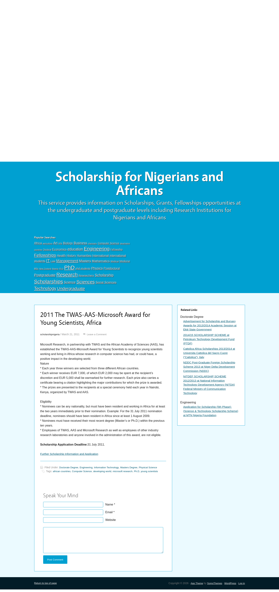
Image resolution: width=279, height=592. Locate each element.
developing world (105, 473)
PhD (69, 269)
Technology (45, 290)
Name (109, 506)
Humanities (84, 257)
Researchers (86, 277)
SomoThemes (213, 585)
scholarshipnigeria (50, 335)
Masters (85, 263)
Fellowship (117, 251)
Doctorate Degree (69, 469)
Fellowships (45, 256)
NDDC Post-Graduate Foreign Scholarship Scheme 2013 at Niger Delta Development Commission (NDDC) (210, 370)
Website (110, 521)
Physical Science (153, 469)
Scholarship (104, 277)
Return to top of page (46, 585)
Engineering (97, 250)
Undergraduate (71, 290)
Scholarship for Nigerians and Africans (139, 184)
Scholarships (48, 283)
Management (67, 262)
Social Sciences (106, 284)
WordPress (229, 585)
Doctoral (47, 251)
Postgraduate (45, 277)
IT (48, 262)
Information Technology (109, 469)
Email (109, 514)
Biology (68, 244)
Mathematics (101, 263)
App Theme (194, 585)
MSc (36, 270)
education (75, 251)
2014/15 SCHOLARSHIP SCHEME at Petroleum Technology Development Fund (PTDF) (210, 342)
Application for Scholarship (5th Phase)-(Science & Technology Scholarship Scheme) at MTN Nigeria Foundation (209, 416)
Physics (97, 270)
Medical (115, 263)
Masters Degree (133, 469)
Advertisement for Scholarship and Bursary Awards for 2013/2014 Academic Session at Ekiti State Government (209, 327)
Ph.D (61, 270)
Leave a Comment (98, 335)
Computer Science (108, 244)
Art (55, 245)
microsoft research (126, 473)
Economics (59, 251)
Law (53, 263)
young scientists (155, 473)
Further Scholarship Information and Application (71, 455)
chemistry (92, 245)
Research (67, 276)
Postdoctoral (112, 270)
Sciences (85, 283)
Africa (38, 245)
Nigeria (55, 270)
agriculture (48, 245)
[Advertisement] (139, 27)
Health (61, 257)
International (100, 257)
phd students (83, 270)
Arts (60, 245)
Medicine (125, 263)
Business (80, 245)
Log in (241, 585)
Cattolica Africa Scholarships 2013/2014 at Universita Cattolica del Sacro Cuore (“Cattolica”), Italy (210, 356)
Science (70, 284)
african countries (62, 473)
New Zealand (45, 270)
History (71, 257)
